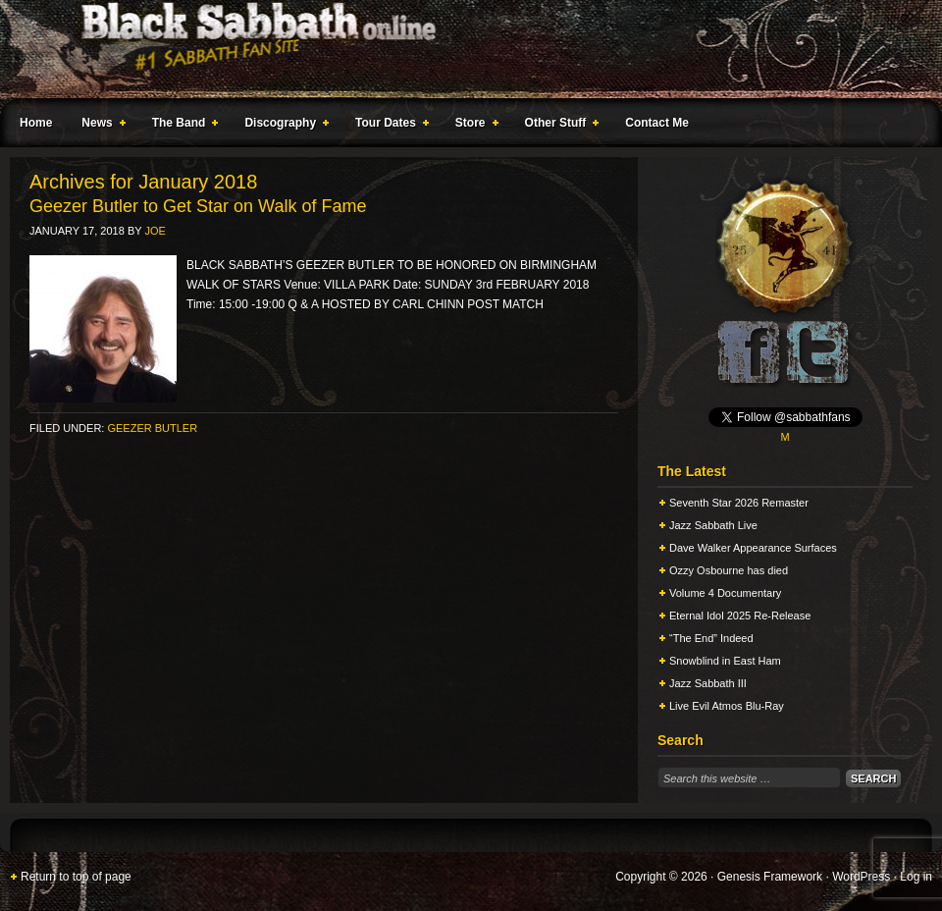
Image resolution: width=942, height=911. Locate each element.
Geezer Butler (152, 428)
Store (472, 125)
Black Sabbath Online (461, 49)
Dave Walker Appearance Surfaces (753, 548)
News (99, 125)
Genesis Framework (769, 877)
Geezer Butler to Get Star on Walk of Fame (197, 206)
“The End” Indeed (711, 638)
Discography (283, 125)
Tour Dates (388, 125)
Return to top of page (76, 877)
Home (36, 123)
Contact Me (657, 123)
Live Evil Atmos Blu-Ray (726, 706)
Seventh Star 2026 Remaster (739, 503)
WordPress (861, 877)
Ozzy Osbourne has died (728, 570)
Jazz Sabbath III (708, 683)
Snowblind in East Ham (725, 661)
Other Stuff (558, 125)
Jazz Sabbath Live (713, 525)
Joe (154, 231)
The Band (181, 125)
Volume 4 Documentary (725, 593)
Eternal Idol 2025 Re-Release (740, 615)
